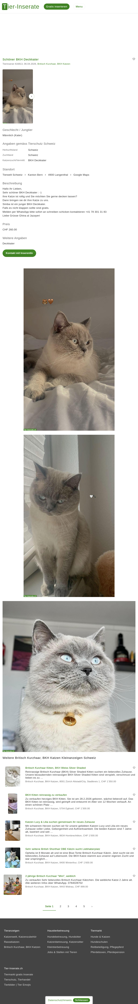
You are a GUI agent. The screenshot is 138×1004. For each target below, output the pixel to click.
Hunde (95, 937)
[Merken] (133, 59)
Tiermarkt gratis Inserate (18, 974)
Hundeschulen (99, 942)
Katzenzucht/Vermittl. (14, 160)
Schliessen (81, 1000)
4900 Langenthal (58, 175)
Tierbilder (9, 985)
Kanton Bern (35, 175)
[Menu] (79, 7)
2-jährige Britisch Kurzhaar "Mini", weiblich (50, 876)
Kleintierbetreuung (58, 947)
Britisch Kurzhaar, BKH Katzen (53, 64)
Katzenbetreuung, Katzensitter (65, 942)
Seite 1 (49, 906)
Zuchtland (8, 155)
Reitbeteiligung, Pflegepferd (107, 947)
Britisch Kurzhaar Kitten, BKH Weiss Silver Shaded (55, 768)
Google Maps (81, 175)
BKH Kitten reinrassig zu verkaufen (46, 795)
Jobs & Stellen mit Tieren (62, 952)
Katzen (106, 937)
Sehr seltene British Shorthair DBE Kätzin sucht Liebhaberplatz (62, 849)
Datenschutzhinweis (60, 1000)
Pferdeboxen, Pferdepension (108, 952)
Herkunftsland (10, 150)
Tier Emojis (24, 985)
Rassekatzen (11, 942)
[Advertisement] (69, 34)
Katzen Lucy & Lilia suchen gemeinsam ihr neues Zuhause (60, 822)
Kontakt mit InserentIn (19, 253)
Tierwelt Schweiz (13, 175)
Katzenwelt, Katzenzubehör (20, 937)
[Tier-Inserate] (22, 7)
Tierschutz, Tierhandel (17, 980)
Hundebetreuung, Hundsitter (64, 937)
